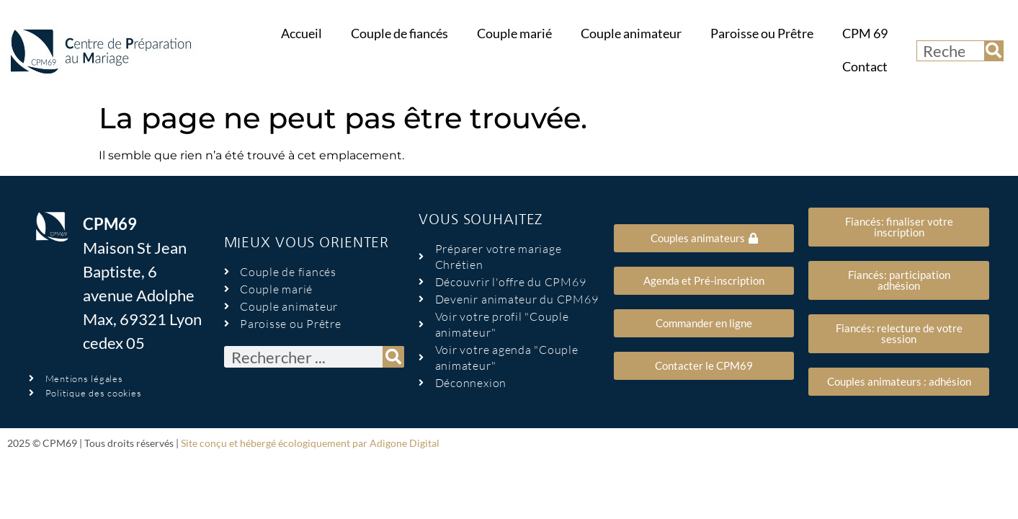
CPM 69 (865, 33)
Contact (865, 66)
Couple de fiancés (399, 33)
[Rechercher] (993, 51)
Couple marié (514, 33)
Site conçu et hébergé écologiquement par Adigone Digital (310, 443)
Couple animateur (631, 33)
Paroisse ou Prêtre (761, 33)
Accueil (301, 33)
